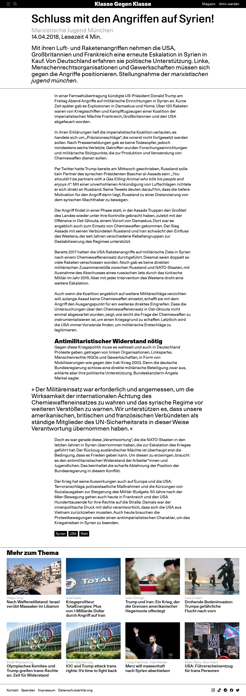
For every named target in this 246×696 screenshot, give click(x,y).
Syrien (61, 534)
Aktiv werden (229, 4)
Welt (84, 534)
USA (73, 534)
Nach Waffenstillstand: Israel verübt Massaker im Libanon (33, 604)
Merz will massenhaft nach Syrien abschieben (147, 668)
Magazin (209, 4)
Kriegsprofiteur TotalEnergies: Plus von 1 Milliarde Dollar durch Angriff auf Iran (85, 608)
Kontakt (13, 690)
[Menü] (8, 4)
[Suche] (15, 4)
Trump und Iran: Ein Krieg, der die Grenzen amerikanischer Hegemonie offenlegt (152, 606)
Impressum (46, 690)
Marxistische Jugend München (72, 30)
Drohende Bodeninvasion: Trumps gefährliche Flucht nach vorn (209, 606)
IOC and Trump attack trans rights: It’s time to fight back (91, 668)
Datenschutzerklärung (75, 690)
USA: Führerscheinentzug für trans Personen (209, 668)
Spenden (28, 690)
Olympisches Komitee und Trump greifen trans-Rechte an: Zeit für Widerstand (32, 670)
